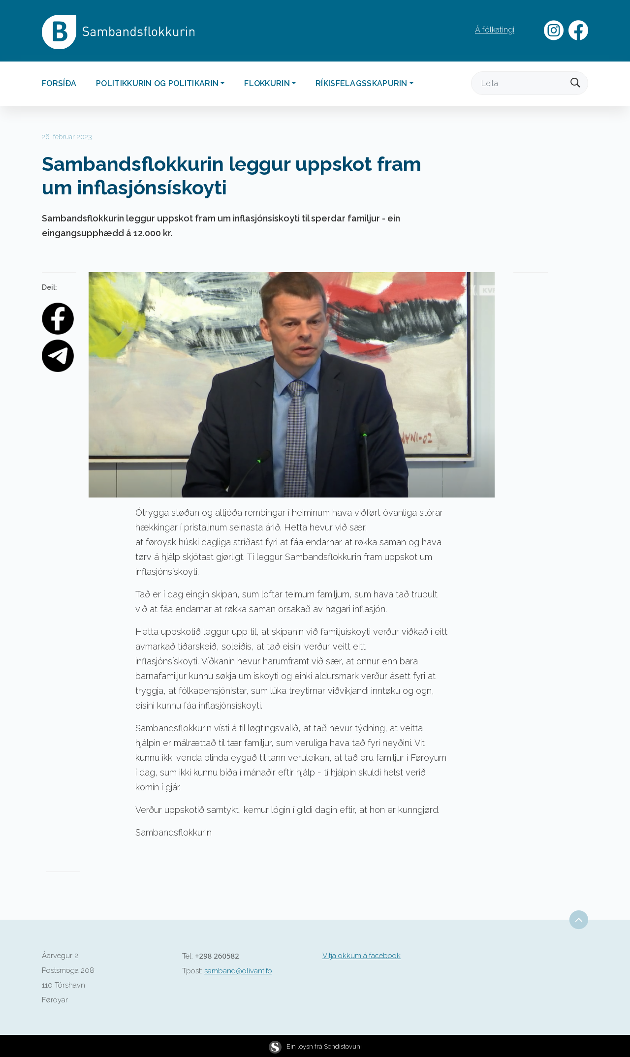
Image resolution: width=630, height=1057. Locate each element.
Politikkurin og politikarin (157, 83)
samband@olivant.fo (238, 970)
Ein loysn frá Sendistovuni (315, 1046)
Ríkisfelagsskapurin (361, 83)
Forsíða (59, 83)
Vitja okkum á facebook (361, 955)
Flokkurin (267, 83)
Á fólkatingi (494, 29)
